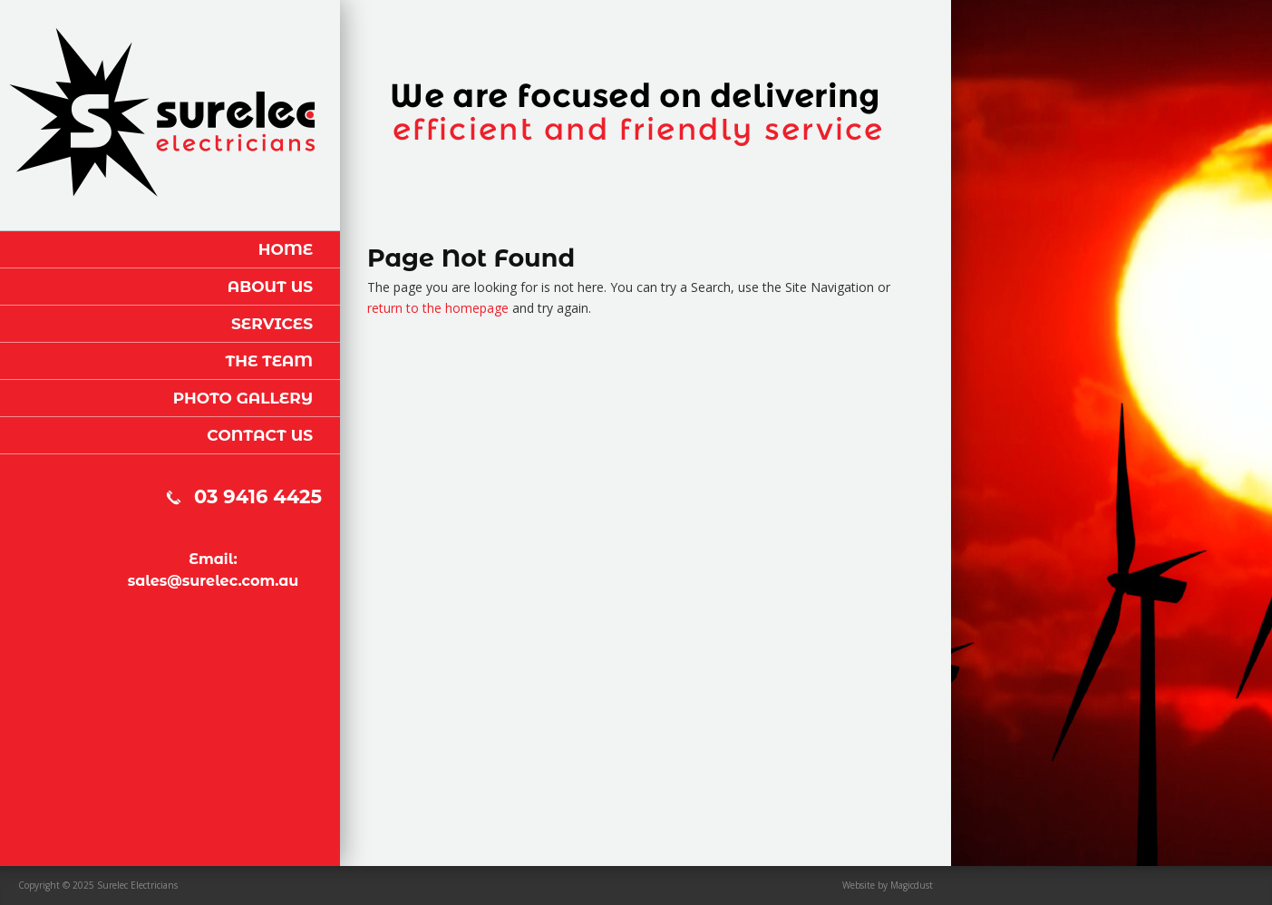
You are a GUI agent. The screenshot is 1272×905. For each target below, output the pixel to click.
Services (272, 324)
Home (285, 249)
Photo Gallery (243, 398)
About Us (270, 286)
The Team (269, 361)
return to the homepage (438, 307)
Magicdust (911, 885)
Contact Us (260, 435)
